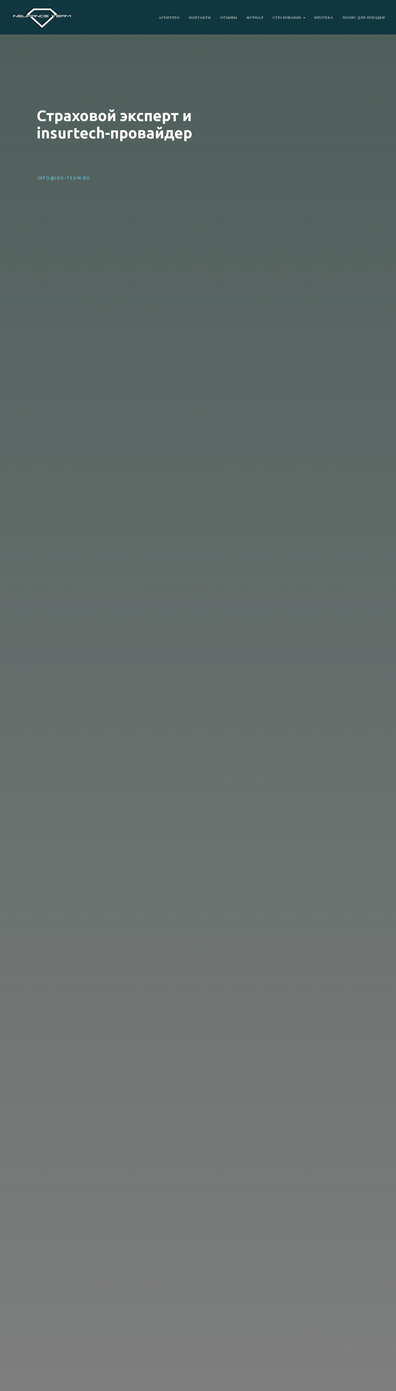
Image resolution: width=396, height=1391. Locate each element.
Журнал (254, 17)
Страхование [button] (287, 17)
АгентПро (169, 17)
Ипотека (323, 17)
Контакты (200, 17)
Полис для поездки (364, 17)
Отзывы (228, 17)
